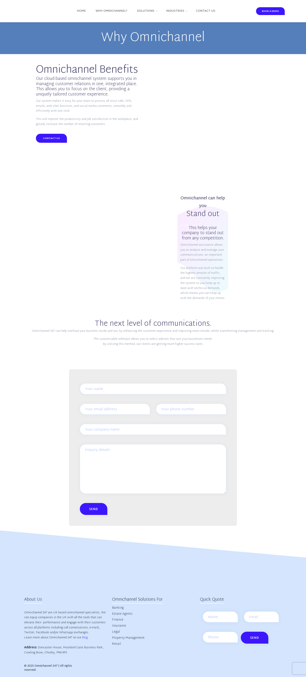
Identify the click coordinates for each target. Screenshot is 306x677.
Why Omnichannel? (111, 11)
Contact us (205, 11)
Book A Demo (270, 11)
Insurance (119, 626)
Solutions (145, 11)
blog (85, 637)
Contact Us (51, 138)
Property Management (128, 638)
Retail (116, 644)
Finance (117, 620)
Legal (116, 632)
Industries (175, 11)
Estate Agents (122, 614)
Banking (118, 608)
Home (81, 11)
